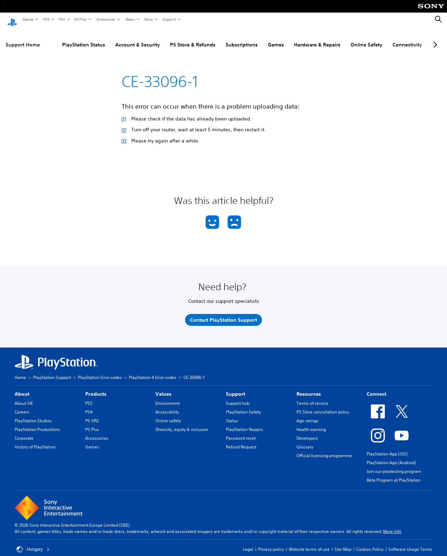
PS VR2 (91, 414)
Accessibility (167, 405)
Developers (307, 431)
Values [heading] (163, 387)
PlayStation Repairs (244, 423)
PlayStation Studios (33, 414)
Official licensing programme (324, 449)
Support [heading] (235, 387)
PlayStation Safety (243, 405)
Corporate (24, 431)
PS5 (46, 19)
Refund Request (241, 440)
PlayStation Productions (37, 423)
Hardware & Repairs (289, 38)
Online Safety (339, 38)
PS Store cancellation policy (322, 405)
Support (169, 19)
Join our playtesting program (394, 465)
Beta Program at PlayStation (393, 473)
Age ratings (307, 414)
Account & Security (110, 38)
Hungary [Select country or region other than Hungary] (33, 543)
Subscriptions (214, 38)
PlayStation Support (52, 371)
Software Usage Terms (410, 543)
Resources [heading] (308, 387)
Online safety (168, 414)
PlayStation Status (56, 38)
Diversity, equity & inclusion (181, 423)
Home (20, 371)
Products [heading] (96, 387)
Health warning (311, 423)
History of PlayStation (35, 440)
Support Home (23, 38)
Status (232, 414)
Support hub (237, 397)
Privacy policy (271, 543)
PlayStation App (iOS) (387, 447)
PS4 (61, 19)
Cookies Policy (369, 543)
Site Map (343, 543)
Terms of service (312, 397)
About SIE (24, 397)
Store (148, 19)
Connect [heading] (376, 387)
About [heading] (22, 387)
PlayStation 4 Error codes (152, 371)
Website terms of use (309, 543)
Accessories (105, 19)
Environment (167, 397)
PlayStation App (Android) (391, 456)
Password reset (241, 431)
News (129, 19)
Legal (248, 543)
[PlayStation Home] (12, 19)
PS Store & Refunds (165, 38)
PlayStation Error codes (100, 371)
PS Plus (80, 19)
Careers (22, 405)
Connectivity (380, 38)
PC (408, 38)
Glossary (304, 440)
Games (27, 19)
